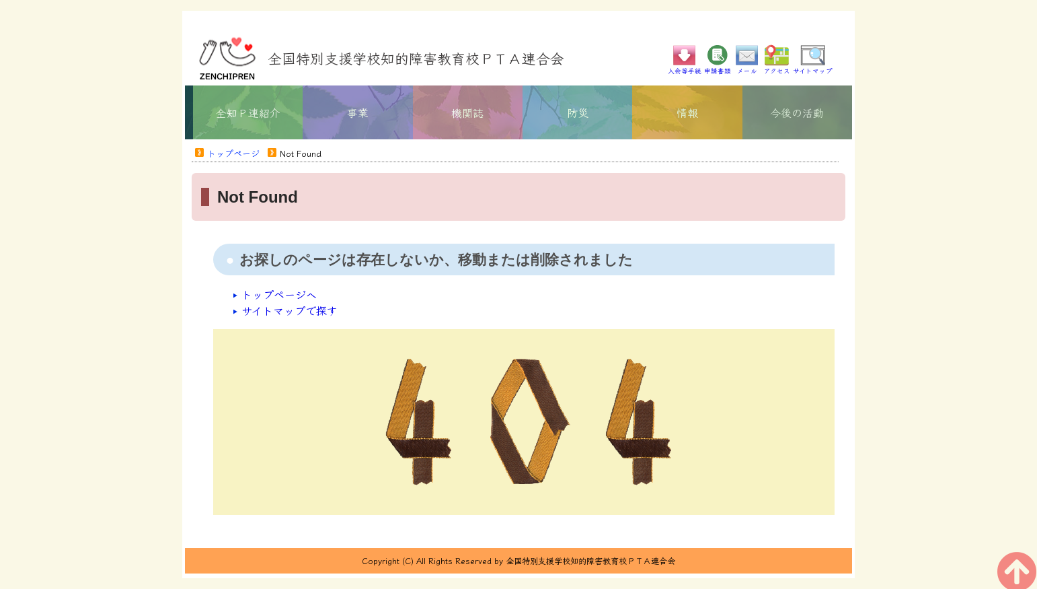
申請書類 (717, 67)
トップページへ (279, 294)
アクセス (776, 67)
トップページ (233, 153)
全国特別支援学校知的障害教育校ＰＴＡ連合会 (416, 58)
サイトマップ (813, 67)
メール (747, 67)
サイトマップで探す (289, 310)
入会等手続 (684, 67)
